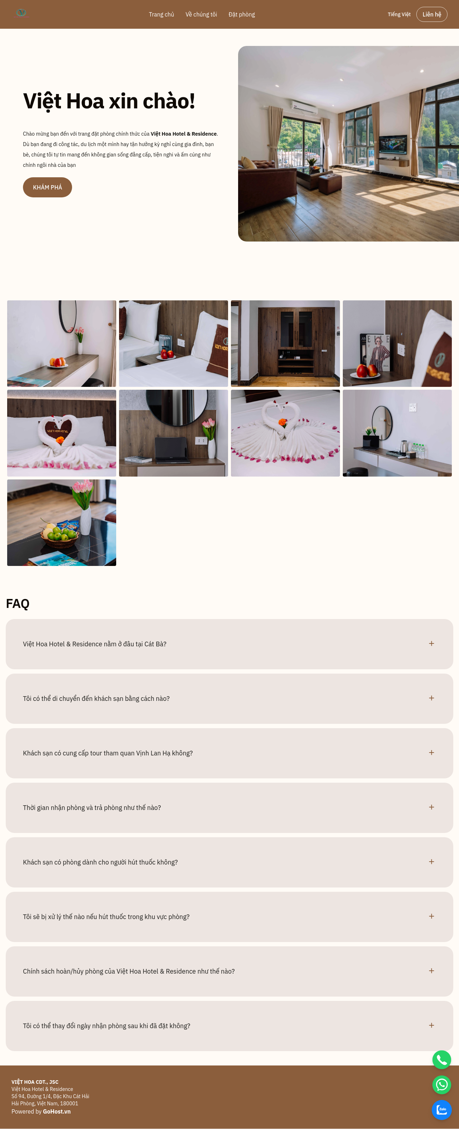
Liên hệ (431, 14)
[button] (229, 644)
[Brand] (21, 14)
